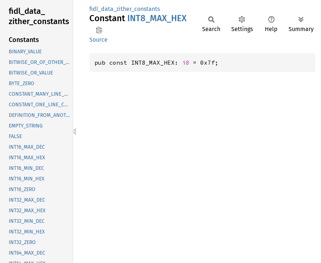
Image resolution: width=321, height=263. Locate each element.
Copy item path (99, 30)
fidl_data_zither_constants (124, 8)
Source (98, 39)
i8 (185, 62)
